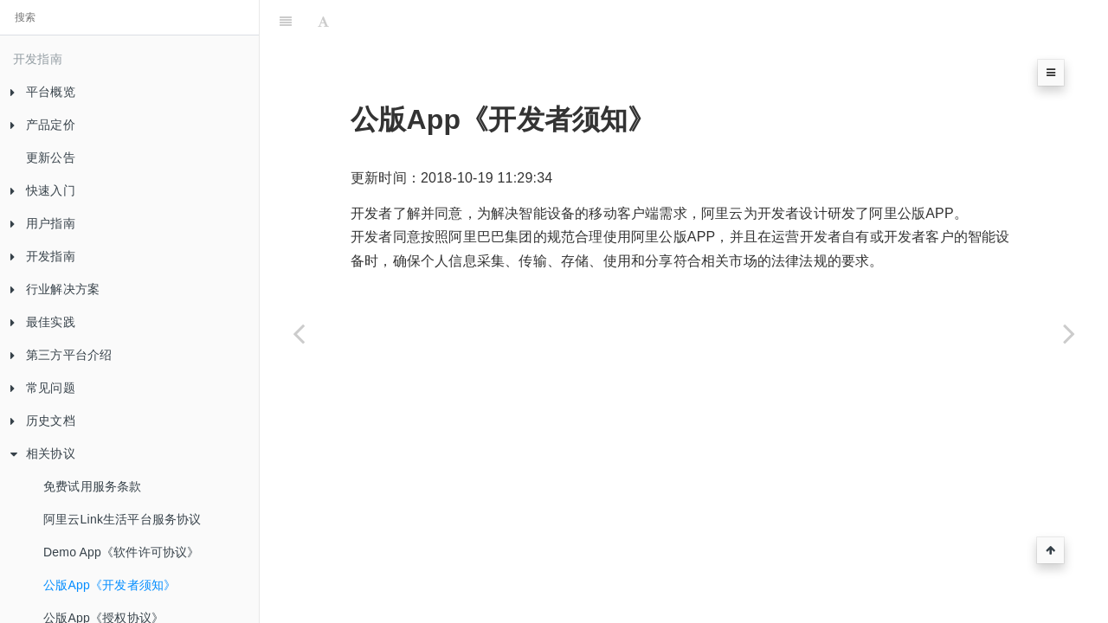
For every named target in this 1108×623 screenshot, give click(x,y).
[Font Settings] (323, 21)
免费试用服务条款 (92, 486)
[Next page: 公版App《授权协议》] (1069, 333)
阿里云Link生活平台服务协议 (122, 519)
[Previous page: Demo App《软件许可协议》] (299, 333)
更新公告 (50, 157)
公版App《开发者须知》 (109, 585)
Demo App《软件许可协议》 (121, 552)
